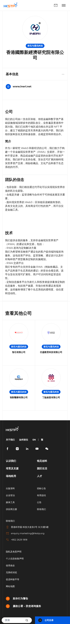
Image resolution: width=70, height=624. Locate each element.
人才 (39, 476)
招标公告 (41, 488)
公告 (39, 502)
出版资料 (10, 488)
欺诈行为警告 (17, 599)
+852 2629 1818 (16, 539)
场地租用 (11, 476)
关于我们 (10, 439)
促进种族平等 (12, 579)
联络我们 (55, 5)
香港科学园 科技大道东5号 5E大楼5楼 (27, 527)
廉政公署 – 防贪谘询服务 (23, 606)
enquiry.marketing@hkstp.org (25, 533)
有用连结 (41, 495)
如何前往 (23, 439)
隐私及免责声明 (13, 551)
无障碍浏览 (11, 572)
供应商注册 (11, 509)
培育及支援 (12, 468)
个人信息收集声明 (15, 558)
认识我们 (11, 460)
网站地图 (10, 586)
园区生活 (42, 468)
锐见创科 (42, 460)
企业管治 (10, 495)
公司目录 (45, 620)
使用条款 (10, 565)
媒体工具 (10, 502)
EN (34, 439)
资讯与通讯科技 (35, 45)
